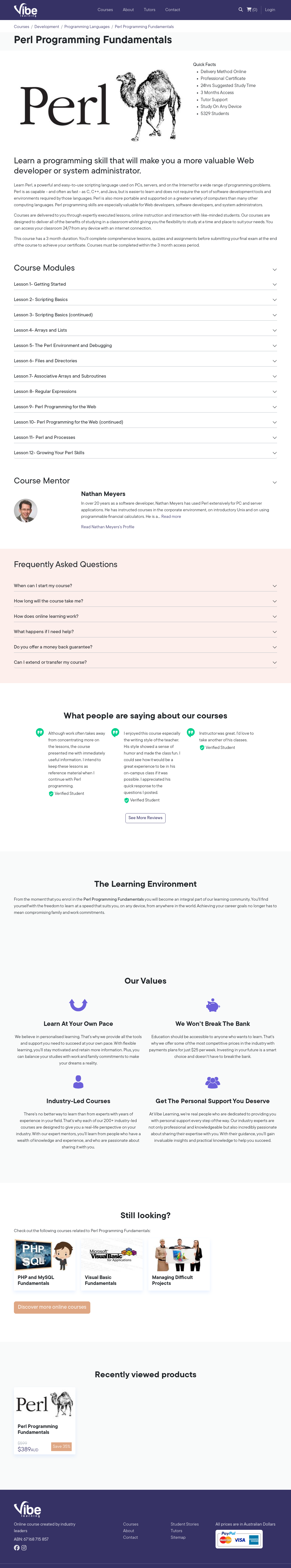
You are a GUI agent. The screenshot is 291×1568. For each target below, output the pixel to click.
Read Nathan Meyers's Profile (107, 527)
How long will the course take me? (48, 601)
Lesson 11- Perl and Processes (44, 437)
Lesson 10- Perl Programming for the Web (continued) (68, 422)
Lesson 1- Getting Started (40, 284)
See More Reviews (145, 818)
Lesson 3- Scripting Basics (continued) (53, 315)
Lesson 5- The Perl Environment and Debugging (63, 345)
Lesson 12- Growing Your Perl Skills (49, 453)
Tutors (149, 10)
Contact (172, 10)
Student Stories (185, 1524)
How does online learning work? (46, 616)
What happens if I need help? (44, 632)
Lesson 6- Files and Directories (45, 361)
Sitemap (178, 1537)
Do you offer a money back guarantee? (53, 647)
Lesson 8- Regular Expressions (45, 391)
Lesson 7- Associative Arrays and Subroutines (60, 376)
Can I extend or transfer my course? (50, 662)
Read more (171, 517)
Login (270, 10)
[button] (241, 10)
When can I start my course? (43, 586)
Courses (105, 10)
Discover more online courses (52, 1307)
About (128, 10)
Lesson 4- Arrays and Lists (40, 330)
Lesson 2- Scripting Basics (41, 299)
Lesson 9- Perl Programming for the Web (55, 407)
